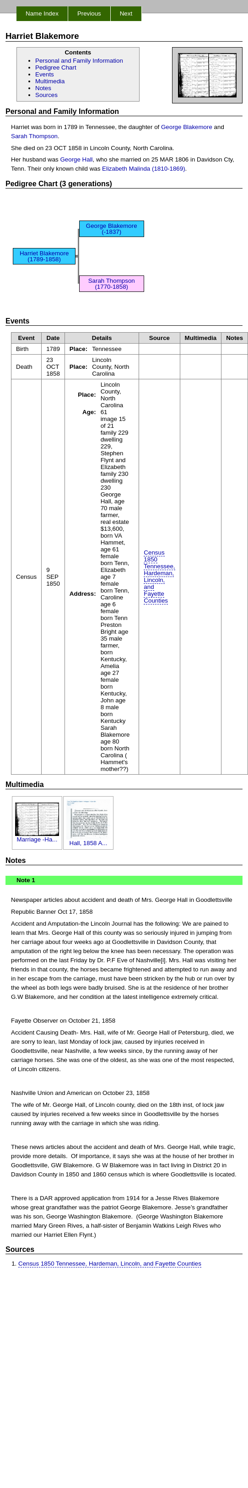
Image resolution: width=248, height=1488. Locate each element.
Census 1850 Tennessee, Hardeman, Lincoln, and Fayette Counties (159, 576)
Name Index (42, 13)
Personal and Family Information (79, 60)
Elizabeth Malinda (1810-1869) (143, 168)
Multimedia (50, 81)
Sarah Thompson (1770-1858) (111, 283)
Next (126, 13)
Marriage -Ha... (37, 836)
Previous (89, 13)
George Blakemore (186, 127)
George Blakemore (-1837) (111, 228)
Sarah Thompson (34, 136)
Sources (46, 95)
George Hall (76, 159)
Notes (43, 88)
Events (44, 74)
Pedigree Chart (55, 67)
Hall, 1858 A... (88, 840)
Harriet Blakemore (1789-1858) (44, 256)
